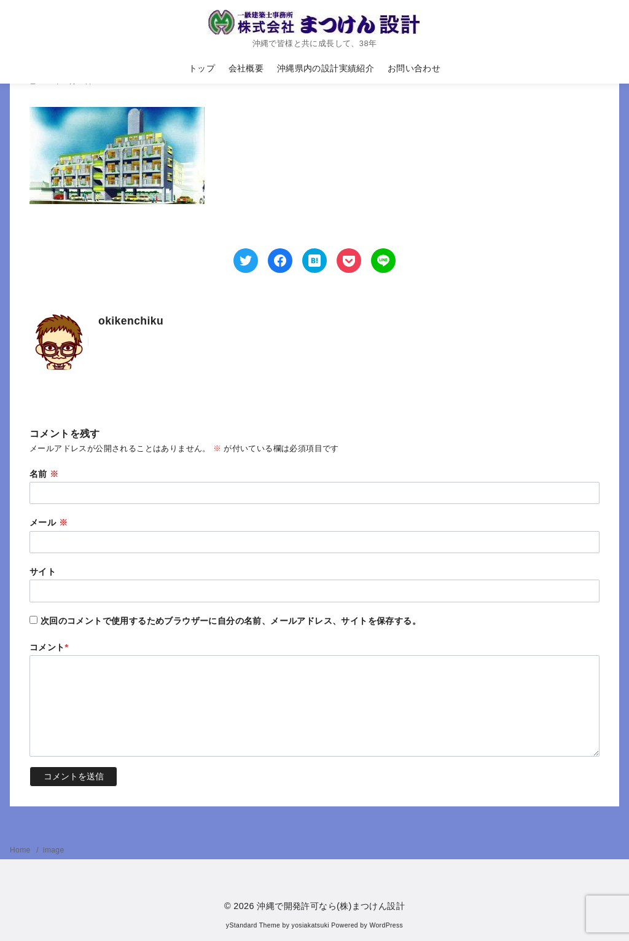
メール (48, 522)
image (53, 850)
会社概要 (246, 68)
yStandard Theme (253, 925)
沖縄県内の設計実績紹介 (325, 68)
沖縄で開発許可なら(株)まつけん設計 (331, 906)
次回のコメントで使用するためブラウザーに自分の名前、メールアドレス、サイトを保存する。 (231, 621)
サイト (42, 572)
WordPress (386, 925)
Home (21, 850)
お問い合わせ (414, 68)
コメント (49, 647)
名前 (44, 474)
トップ (202, 68)
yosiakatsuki (310, 925)
